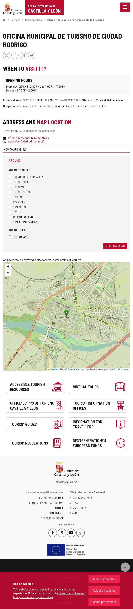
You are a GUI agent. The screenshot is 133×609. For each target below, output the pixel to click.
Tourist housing (21, 217)
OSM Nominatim (120, 369)
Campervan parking (23, 222)
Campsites (17, 207)
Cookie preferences (104, 602)
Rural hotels (19, 192)
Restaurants (19, 237)
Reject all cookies (104, 590)
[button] (8, 267)
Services (15, 19)
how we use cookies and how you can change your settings (49, 595)
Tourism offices (33, 19)
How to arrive (13, 149)
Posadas (16, 187)
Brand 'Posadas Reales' (26, 177)
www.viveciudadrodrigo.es (26, 141)
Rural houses (19, 182)
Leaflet (53, 369)
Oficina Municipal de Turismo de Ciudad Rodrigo (75, 19)
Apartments (18, 202)
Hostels (16, 212)
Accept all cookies (104, 579)
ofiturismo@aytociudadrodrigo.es (28, 137)
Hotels (15, 197)
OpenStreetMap (76, 369)
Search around (115, 246)
